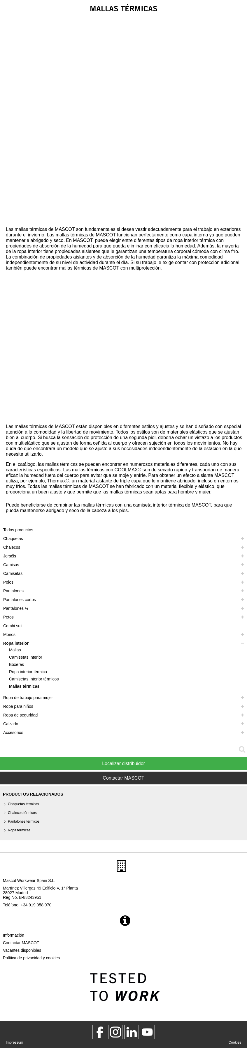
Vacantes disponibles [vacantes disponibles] (22, 950)
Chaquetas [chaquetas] (13, 538)
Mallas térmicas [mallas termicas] (24, 686)
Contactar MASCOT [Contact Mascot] (123, 778)
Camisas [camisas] (11, 564)
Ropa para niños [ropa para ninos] (18, 706)
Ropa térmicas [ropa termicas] (19, 830)
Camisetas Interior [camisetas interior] (25, 657)
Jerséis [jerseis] (9, 556)
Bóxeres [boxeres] (16, 664)
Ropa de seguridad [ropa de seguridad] (20, 715)
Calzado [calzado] (10, 723)
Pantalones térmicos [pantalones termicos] (24, 821)
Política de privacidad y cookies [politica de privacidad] (31, 958)
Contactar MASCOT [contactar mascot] (21, 942)
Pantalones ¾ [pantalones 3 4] (15, 608)
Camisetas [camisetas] (12, 573)
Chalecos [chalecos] (11, 547)
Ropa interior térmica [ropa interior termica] (28, 671)
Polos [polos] (8, 582)
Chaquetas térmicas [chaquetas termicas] (23, 804)
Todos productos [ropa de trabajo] (18, 529)
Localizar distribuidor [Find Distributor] (123, 763)
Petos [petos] (8, 617)
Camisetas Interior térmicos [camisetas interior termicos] (34, 679)
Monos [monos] (9, 634)
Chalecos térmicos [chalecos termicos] (22, 813)
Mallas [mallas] (15, 650)
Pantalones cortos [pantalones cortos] (19, 599)
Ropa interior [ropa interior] (16, 643)
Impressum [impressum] (14, 1042)
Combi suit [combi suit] (12, 625)
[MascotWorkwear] (99, 1032)
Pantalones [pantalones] (13, 591)
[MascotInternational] (147, 1032)
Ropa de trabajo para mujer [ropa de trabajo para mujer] (28, 697)
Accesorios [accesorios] (13, 732)
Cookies (235, 1042)
